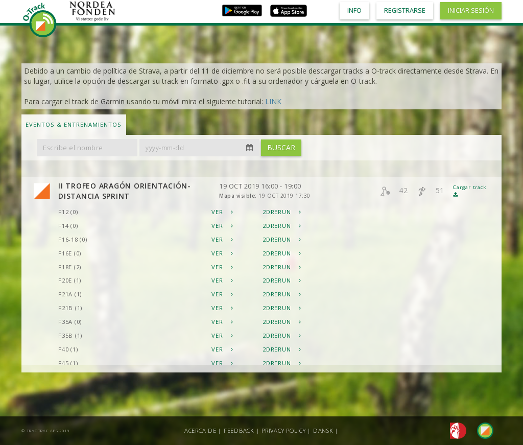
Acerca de (200, 430)
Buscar (281, 147)
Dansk (323, 430)
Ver (222, 212)
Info (354, 10)
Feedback (239, 430)
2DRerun (282, 212)
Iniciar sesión (471, 10)
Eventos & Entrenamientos (74, 124)
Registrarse (404, 10)
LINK (273, 101)
